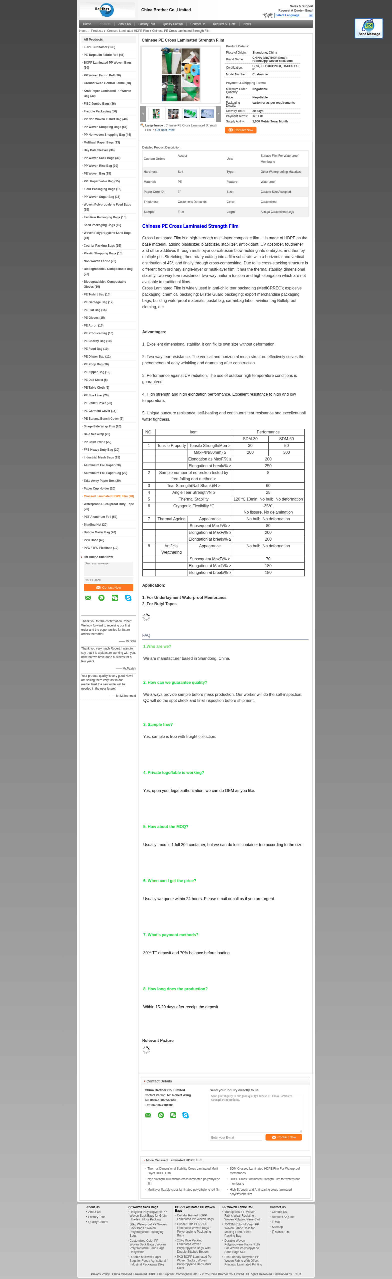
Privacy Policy (100, 1274)
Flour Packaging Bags (99, 189)
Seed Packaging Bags (99, 225)
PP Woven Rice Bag (98, 166)
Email (309, 10)
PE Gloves (91, 317)
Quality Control (172, 24)
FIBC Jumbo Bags (97, 103)
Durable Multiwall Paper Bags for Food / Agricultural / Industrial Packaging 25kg (149, 1260)
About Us (124, 24)
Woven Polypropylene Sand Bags (108, 233)
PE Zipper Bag (94, 372)
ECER (297, 1274)
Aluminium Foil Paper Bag (102, 473)
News (247, 24)
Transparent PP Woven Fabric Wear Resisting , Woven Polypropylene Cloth (243, 1215)
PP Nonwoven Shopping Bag (104, 134)
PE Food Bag (93, 349)
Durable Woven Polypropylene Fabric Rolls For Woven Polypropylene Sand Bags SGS (242, 1246)
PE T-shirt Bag (94, 294)
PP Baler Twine (94, 442)
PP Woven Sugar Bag (99, 197)
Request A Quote (290, 10)
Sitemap (277, 1227)
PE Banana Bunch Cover (101, 418)
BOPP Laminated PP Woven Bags (108, 62)
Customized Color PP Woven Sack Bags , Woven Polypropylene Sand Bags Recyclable (148, 1246)
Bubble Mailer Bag (97, 532)
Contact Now (108, 587)
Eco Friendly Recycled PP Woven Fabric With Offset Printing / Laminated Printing (243, 1260)
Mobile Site (281, 1232)
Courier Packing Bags (99, 245)
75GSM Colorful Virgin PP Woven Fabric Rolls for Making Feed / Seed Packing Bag (241, 1230)
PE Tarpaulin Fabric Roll (101, 55)
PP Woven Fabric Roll (99, 75)
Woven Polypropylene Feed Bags (107, 204)
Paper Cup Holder (96, 488)
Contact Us (197, 24)
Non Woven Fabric (97, 261)
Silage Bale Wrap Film (99, 426)
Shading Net (92, 524)
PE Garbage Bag (95, 302)
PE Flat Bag (92, 310)
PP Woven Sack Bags (99, 158)
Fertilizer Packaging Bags (102, 217)
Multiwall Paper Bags (99, 142)
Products (104, 24)
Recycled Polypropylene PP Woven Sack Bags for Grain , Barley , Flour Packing (148, 1215)
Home (87, 24)
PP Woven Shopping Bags (102, 127)
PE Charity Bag (95, 341)
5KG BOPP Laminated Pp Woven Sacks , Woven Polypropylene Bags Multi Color (194, 1262)
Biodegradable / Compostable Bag (108, 269)
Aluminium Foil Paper (99, 465)
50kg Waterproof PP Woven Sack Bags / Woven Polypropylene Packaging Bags (148, 1230)
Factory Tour (146, 24)
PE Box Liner (93, 395)
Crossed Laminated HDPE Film (128, 31)
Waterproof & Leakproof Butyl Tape (109, 504)
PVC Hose (91, 540)
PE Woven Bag (94, 173)
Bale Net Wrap (94, 434)
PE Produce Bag (95, 333)
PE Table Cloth (94, 387)
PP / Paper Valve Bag (99, 181)
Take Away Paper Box (99, 481)
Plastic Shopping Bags (100, 253)
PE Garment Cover (97, 411)
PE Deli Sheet (93, 380)
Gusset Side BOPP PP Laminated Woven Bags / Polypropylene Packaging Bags (194, 1229)
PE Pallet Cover (95, 403)
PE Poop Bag (93, 364)
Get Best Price (164, 130)
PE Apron (90, 325)
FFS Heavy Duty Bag (98, 449)
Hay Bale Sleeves (96, 150)
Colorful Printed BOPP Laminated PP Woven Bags (195, 1217)
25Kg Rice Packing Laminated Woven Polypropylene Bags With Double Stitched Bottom (193, 1246)
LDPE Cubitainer (96, 47)
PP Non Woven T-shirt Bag (103, 119)
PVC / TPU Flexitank (98, 548)
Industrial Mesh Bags (99, 457)
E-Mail (276, 1222)
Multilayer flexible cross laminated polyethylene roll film (184, 1189)
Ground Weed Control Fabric (104, 83)
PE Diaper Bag (94, 356)
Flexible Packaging (97, 111)
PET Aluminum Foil (97, 517)
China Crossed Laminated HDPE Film (137, 1274)
